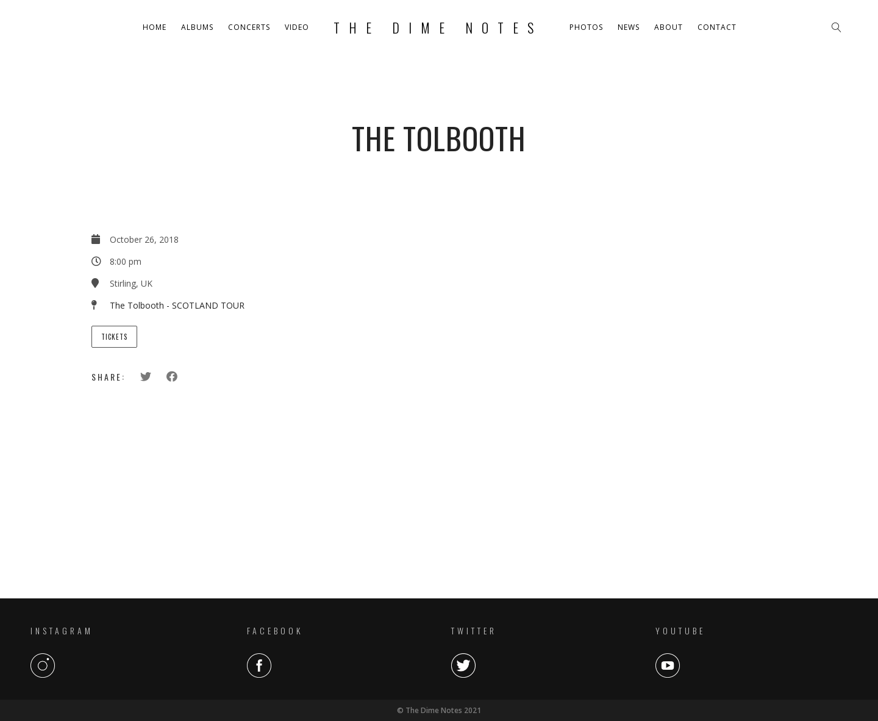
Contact (717, 27)
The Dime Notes (438, 27)
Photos (586, 27)
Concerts (249, 27)
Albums (197, 27)
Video (297, 27)
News (629, 27)
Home (154, 27)
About (668, 27)
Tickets (114, 337)
